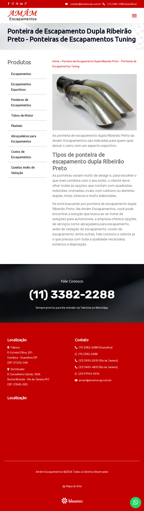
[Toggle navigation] (134, 16)
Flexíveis (16, 126)
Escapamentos (21, 74)
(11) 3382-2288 (72, 294)
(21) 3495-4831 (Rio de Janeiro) (98, 367)
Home (55, 61)
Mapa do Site (72, 486)
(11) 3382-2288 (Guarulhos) (120, 4)
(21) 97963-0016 (88, 373)
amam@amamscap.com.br (95, 380)
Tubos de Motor (22, 115)
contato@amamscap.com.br (83, 4)
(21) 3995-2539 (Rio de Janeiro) (98, 360)
